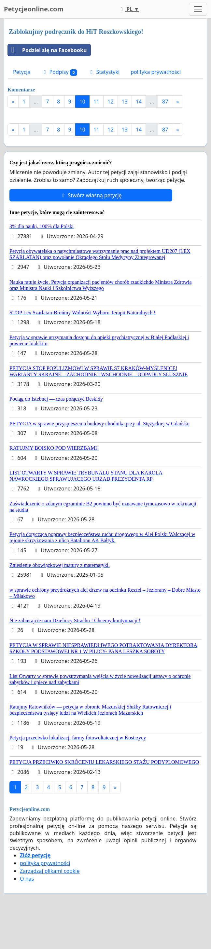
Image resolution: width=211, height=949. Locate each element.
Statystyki (104, 72)
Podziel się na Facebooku (47, 50)
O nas (27, 878)
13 (125, 101)
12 (110, 101)
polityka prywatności (156, 72)
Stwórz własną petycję (90, 195)
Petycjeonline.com (33, 9)
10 (82, 101)
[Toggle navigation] (198, 9)
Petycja (21, 72)
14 (139, 101)
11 (96, 101)
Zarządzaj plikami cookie (49, 870)
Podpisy (59, 72)
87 (165, 101)
